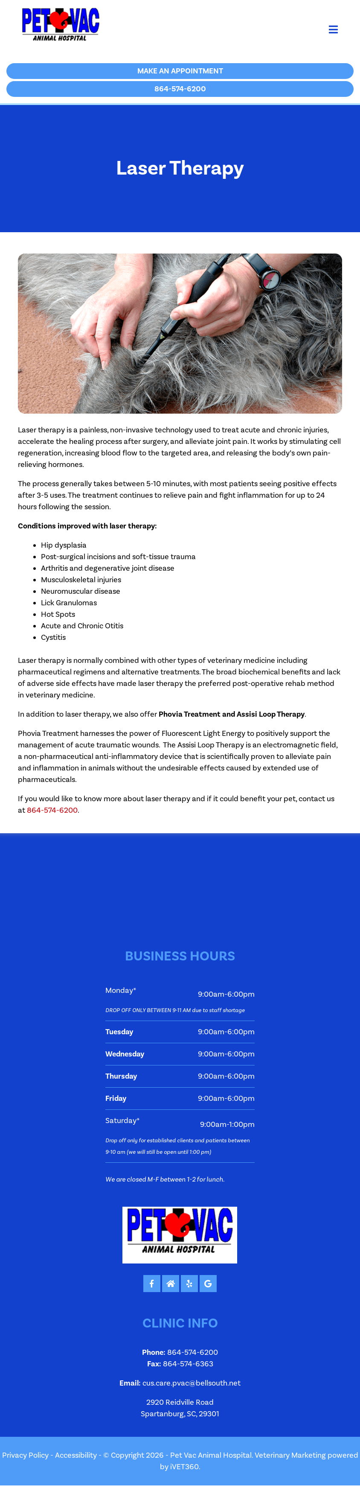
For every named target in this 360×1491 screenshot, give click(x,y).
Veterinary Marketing (290, 1455)
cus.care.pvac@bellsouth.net (191, 1383)
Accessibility (76, 1455)
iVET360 (184, 1467)
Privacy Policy (25, 1455)
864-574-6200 (52, 810)
